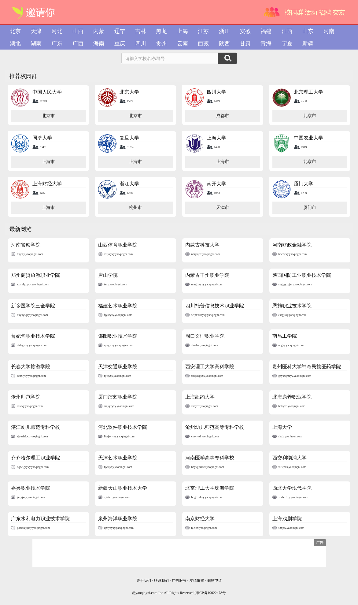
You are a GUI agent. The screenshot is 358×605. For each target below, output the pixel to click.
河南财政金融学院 (292, 244)
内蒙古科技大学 (202, 244)
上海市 (48, 161)
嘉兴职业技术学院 (30, 488)
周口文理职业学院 (204, 336)
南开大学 (216, 183)
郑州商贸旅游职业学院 (35, 275)
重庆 (119, 43)
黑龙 (161, 31)
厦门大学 (303, 183)
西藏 (203, 43)
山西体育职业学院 (117, 244)
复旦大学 (129, 137)
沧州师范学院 (25, 396)
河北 (56, 31)
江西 (287, 31)
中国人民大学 (47, 92)
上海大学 (216, 137)
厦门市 (309, 207)
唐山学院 (108, 275)
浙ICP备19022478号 (210, 593)
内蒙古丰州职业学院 (207, 275)
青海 (265, 43)
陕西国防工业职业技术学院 (301, 275)
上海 (182, 31)
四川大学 (216, 92)
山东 (307, 31)
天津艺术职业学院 (117, 457)
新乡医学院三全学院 (33, 305)
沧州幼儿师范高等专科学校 (214, 427)
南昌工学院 (284, 336)
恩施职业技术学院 (292, 305)
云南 (182, 43)
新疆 (307, 43)
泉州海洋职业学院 (117, 518)
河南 (328, 31)
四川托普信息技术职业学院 (214, 305)
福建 (265, 31)
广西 (77, 43)
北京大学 (129, 92)
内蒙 (98, 31)
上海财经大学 (47, 183)
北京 (15, 31)
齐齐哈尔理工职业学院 (35, 457)
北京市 (48, 115)
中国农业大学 (308, 137)
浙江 (224, 31)
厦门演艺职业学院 (117, 396)
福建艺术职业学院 (117, 305)
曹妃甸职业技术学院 (33, 336)
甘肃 (245, 43)
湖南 (36, 43)
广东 (56, 43)
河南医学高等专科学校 (209, 457)
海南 (98, 43)
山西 (77, 31)
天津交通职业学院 (117, 366)
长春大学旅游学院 (30, 366)
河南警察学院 (25, 244)
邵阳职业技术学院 (117, 336)
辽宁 (119, 31)
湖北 (15, 43)
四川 (140, 43)
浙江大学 (129, 183)
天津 (36, 31)
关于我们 (143, 580)
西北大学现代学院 (292, 488)
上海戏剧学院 (287, 518)
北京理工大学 (308, 92)
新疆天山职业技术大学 (122, 488)
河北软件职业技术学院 (122, 427)
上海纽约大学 (200, 396)
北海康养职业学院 (292, 396)
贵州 (161, 43)
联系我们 (161, 580)
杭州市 (135, 207)
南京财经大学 (200, 518)
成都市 (222, 115)
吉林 (140, 31)
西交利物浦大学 (289, 457)
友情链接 (197, 580)
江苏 (203, 31)
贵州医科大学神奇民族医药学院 (306, 366)
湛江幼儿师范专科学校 (35, 427)
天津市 (222, 207)
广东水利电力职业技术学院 (40, 518)
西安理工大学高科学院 (209, 366)
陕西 (224, 43)
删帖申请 (214, 580)
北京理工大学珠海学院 (209, 488)
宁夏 (287, 43)
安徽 (245, 31)
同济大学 (42, 137)
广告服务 (179, 580)
